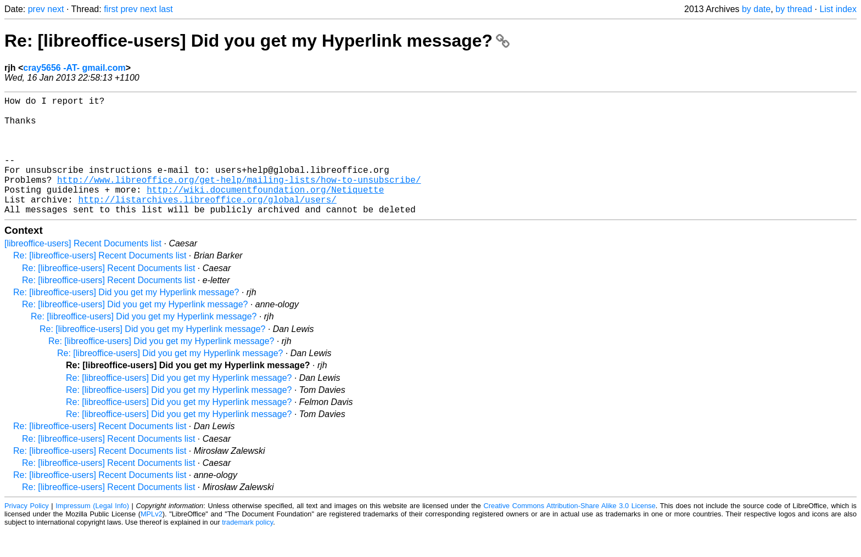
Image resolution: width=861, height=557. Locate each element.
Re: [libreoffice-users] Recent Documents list (99, 281)
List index (838, 9)
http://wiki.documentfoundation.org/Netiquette (265, 211)
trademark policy (247, 548)
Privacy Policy (26, 532)
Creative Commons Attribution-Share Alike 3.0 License (570, 532)
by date (756, 9)
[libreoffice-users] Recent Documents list (82, 269)
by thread (793, 9)
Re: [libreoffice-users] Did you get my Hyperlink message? (257, 40)
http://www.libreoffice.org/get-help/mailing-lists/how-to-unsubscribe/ (239, 199)
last (166, 9)
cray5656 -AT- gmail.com (74, 67)
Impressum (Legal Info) (92, 532)
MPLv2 (152, 540)
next (55, 9)
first (111, 9)
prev (36, 9)
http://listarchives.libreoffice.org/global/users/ (207, 223)
